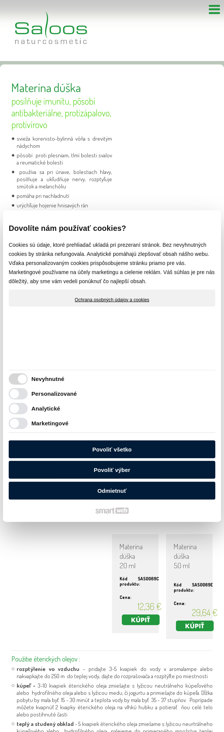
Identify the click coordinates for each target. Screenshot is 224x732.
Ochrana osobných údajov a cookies (112, 299)
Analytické (45, 408)
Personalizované (54, 393)
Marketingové (49, 423)
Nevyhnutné (47, 379)
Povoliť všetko (112, 449)
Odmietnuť (111, 490)
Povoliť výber (112, 470)
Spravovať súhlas (206, 723)
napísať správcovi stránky (101, 723)
